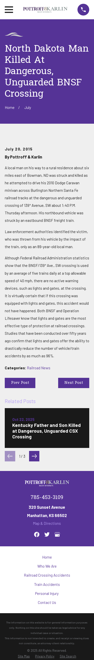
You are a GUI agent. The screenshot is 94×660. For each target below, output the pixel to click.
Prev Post (20, 383)
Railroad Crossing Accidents (47, 575)
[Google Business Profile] (57, 534)
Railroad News (38, 368)
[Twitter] (47, 534)
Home (47, 557)
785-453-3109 (47, 498)
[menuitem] (24, 656)
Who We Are (47, 566)
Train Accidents (47, 584)
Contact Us (47, 602)
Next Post (73, 383)
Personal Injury (47, 593)
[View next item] (34, 456)
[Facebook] (36, 534)
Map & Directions (47, 523)
